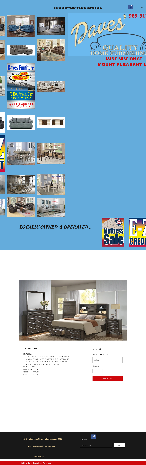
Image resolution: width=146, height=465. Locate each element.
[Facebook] (130, 7)
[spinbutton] (97, 371)
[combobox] (108, 360)
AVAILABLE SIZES (101, 354)
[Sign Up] (119, 445)
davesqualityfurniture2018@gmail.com (78, 7)
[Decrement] (94, 371)
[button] (142, 7)
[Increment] (100, 371)
